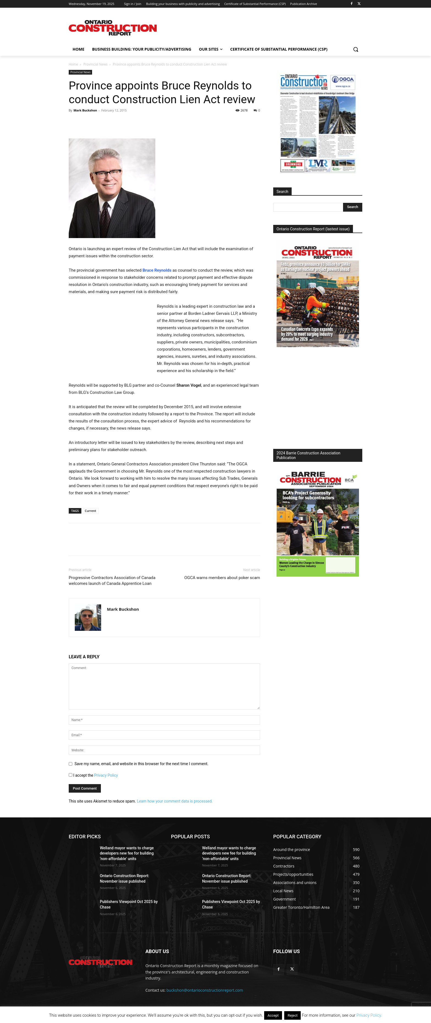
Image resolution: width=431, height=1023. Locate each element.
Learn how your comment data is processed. (175, 801)
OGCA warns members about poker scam (222, 577)
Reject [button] (292, 1015)
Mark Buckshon (85, 110)
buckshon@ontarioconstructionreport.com (205, 990)
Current (90, 511)
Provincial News (95, 64)
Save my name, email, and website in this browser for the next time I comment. (141, 764)
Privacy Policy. (369, 1015)
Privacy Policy (106, 775)
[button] (355, 49)
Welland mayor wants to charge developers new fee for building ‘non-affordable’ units (127, 853)
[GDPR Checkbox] (70, 775)
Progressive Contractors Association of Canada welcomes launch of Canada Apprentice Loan (112, 580)
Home (73, 64)
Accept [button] (273, 1015)
